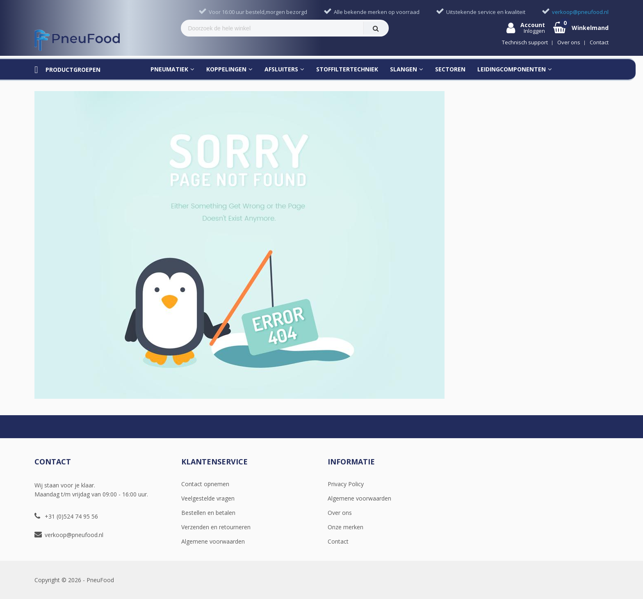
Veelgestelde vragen (208, 498)
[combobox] (272, 28)
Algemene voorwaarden (213, 541)
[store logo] (77, 40)
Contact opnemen (205, 484)
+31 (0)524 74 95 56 (71, 516)
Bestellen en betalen (208, 513)
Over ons (340, 513)
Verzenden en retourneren (216, 527)
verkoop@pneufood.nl (74, 535)
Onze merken (345, 527)
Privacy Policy (346, 484)
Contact (338, 541)
